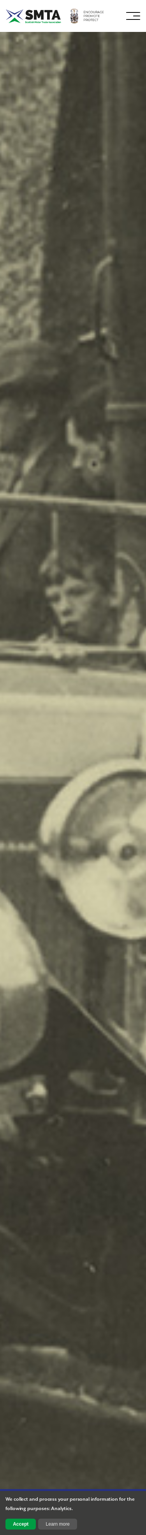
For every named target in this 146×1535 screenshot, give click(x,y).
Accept (20, 1524)
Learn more (58, 1524)
